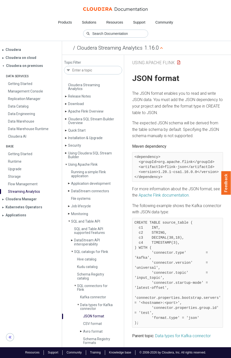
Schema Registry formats (96, 341)
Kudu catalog (87, 267)
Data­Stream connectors (90, 191)
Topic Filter (72, 62)
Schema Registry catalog (90, 276)
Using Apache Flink (83, 164)
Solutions (89, 22)
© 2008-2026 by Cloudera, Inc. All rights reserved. (172, 352)
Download (76, 104)
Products (65, 22)
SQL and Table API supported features (89, 231)
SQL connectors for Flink (92, 288)
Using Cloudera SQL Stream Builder (90, 155)
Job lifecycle (81, 206)
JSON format (93, 316)
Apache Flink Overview (86, 111)
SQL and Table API (85, 221)
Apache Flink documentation (164, 195)
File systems (81, 199)
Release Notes (79, 96)
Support (139, 22)
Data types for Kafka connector (96, 307)
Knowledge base (120, 352)
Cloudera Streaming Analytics (109, 48)
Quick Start (77, 130)
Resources (114, 22)
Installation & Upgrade (85, 138)
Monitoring (79, 214)
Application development (91, 184)
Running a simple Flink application (88, 174)
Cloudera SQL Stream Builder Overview (91, 121)
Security (74, 145)
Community (164, 22)
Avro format (93, 331)
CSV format (92, 324)
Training (95, 352)
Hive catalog (86, 259)
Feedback (226, 183)
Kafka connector (93, 297)
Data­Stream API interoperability (87, 242)
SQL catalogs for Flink (91, 252)
